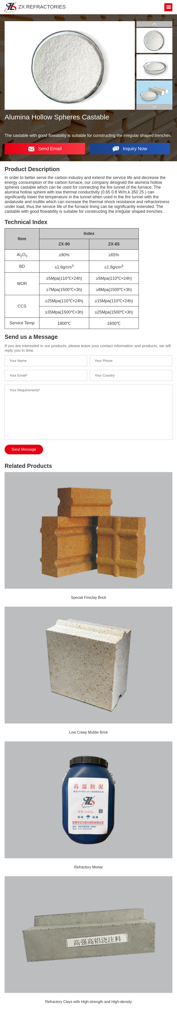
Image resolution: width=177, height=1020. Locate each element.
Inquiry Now (130, 148)
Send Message (24, 449)
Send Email (45, 148)
